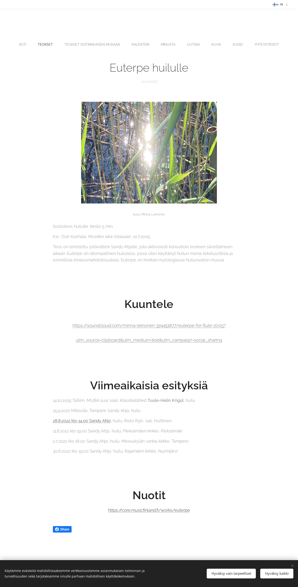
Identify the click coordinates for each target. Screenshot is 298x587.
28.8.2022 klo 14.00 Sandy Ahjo (82, 420)
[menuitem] (105, 44)
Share (62, 529)
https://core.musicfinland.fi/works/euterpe (149, 510)
